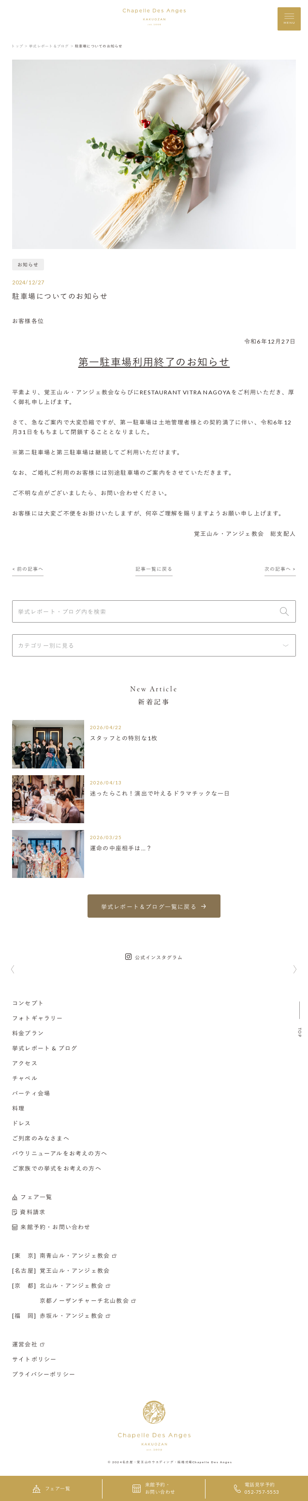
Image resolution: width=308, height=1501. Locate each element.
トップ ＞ (19, 46)
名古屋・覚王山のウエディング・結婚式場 (157, 1461)
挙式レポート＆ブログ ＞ (51, 46)
